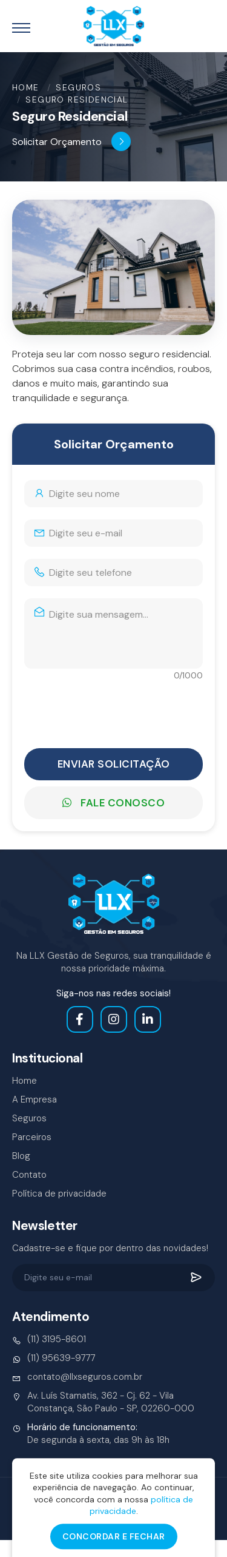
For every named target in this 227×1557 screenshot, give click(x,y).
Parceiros (31, 1137)
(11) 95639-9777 (54, 1358)
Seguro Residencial (76, 99)
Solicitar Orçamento (71, 141)
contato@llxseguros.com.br (77, 1377)
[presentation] (116, 708)
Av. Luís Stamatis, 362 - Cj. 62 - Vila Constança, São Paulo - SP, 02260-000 (103, 1402)
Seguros (78, 87)
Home (25, 87)
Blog (21, 1156)
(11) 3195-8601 (49, 1339)
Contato (29, 1175)
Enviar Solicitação (114, 764)
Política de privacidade (59, 1193)
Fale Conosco (113, 802)
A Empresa (34, 1099)
